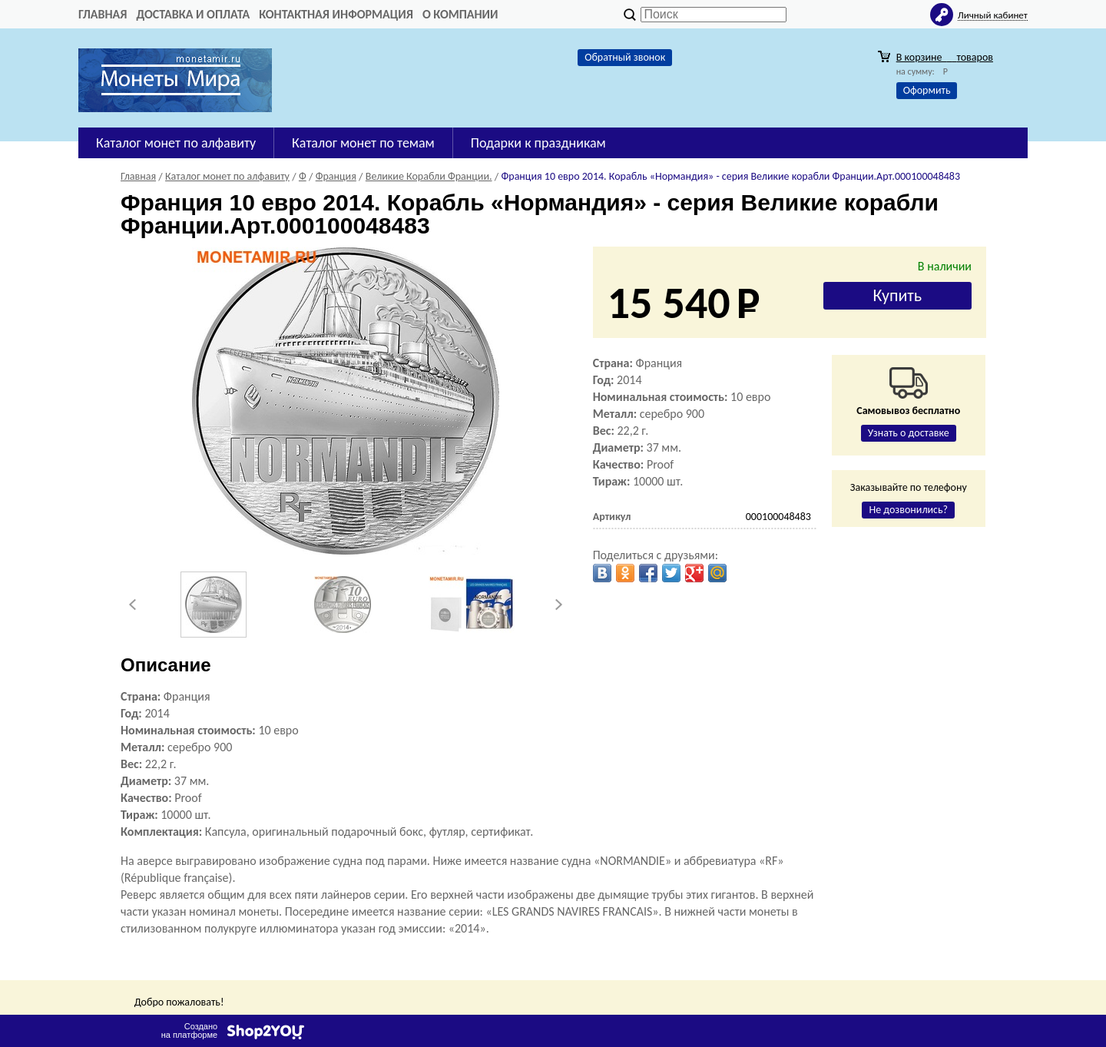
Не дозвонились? (908, 509)
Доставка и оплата (193, 14)
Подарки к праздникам (538, 142)
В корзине (944, 57)
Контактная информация (336, 14)
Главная (102, 14)
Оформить (927, 90)
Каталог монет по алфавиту (176, 142)
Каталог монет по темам (363, 142)
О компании (460, 14)
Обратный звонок (624, 57)
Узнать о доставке (908, 432)
